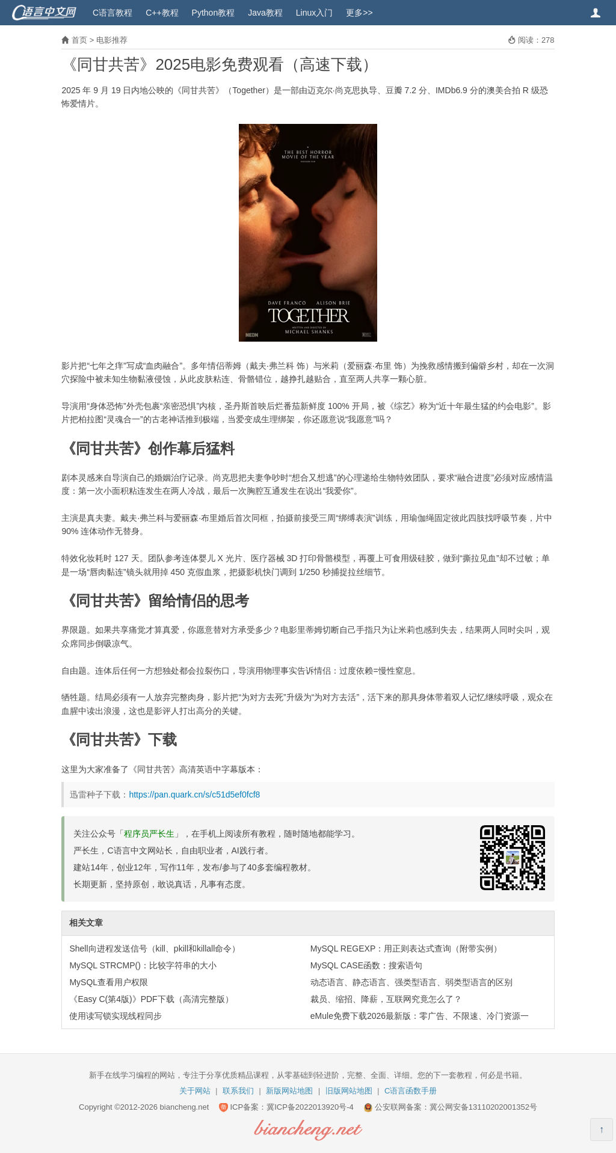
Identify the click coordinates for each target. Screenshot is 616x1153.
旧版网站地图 (348, 1090)
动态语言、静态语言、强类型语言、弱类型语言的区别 (411, 982)
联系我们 (238, 1090)
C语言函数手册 (410, 1090)
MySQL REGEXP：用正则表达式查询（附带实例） (406, 948)
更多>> (359, 12)
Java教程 (265, 12)
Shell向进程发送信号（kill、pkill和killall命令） (154, 948)
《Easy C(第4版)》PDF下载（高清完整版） (151, 999)
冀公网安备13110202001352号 (483, 1106)
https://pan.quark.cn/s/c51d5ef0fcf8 (194, 794)
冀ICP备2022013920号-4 (310, 1106)
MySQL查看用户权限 (108, 982)
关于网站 (195, 1090)
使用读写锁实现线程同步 (115, 1016)
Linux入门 (314, 12)
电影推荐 (112, 40)
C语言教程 (112, 12)
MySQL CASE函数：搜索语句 (366, 965)
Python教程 (213, 12)
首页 (79, 40)
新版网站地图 (289, 1090)
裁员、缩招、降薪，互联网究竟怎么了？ (386, 999)
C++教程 (162, 12)
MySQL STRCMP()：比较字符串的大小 (142, 965)
